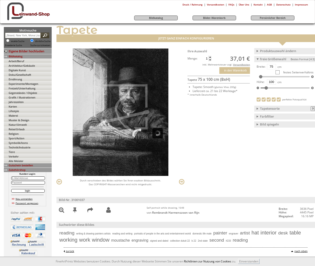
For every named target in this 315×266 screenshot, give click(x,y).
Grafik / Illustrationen (22, 97)
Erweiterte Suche (13, 45)
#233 (228, 240)
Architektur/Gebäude (22, 65)
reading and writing (122, 233)
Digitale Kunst (17, 70)
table (295, 233)
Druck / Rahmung (192, 4)
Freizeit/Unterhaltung (22, 88)
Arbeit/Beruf (16, 61)
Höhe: (261, 82)
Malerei (13, 115)
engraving (140, 240)
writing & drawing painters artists (93, 233)
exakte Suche (17, 41)
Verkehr (14, 156)
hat (255, 233)
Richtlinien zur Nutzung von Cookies (207, 261)
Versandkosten (215, 4)
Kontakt (258, 4)
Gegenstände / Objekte (23, 93)
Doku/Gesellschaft (20, 74)
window (100, 240)
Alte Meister (16, 161)
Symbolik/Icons (18, 143)
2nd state (203, 240)
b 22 (194, 240)
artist (245, 232)
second (216, 240)
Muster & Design (19, 120)
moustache (120, 240)
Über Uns (244, 4)
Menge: (193, 58)
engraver (233, 233)
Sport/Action (16, 138)
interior (268, 233)
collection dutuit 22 (180, 240)
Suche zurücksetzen (40, 45)
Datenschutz (283, 4)
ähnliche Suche (42, 41)
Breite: (261, 67)
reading (66, 232)
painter (220, 232)
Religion (14, 134)
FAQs (231, 4)
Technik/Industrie (19, 147)
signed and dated (159, 240)
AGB (269, 4)
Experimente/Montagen (23, 84)
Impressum (301, 4)
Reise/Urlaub (17, 129)
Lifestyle (14, 111)
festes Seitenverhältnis (298, 72)
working (68, 240)
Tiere (12, 152)
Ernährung (15, 79)
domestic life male (202, 233)
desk (283, 232)
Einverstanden (248, 261)
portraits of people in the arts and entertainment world (162, 233)
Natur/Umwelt (18, 124)
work (84, 240)
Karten (13, 106)
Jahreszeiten (16, 102)
